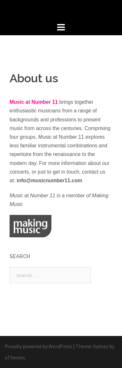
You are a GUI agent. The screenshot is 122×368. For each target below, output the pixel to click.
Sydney (100, 346)
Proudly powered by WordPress (38, 346)
